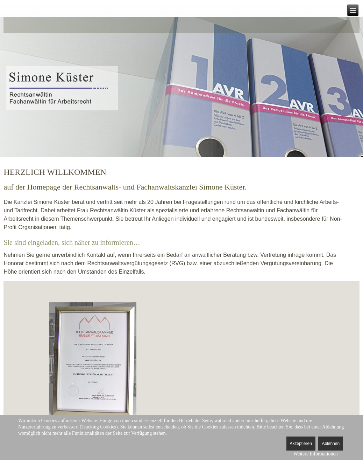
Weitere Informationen (315, 453)
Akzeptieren (301, 443)
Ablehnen (331, 443)
